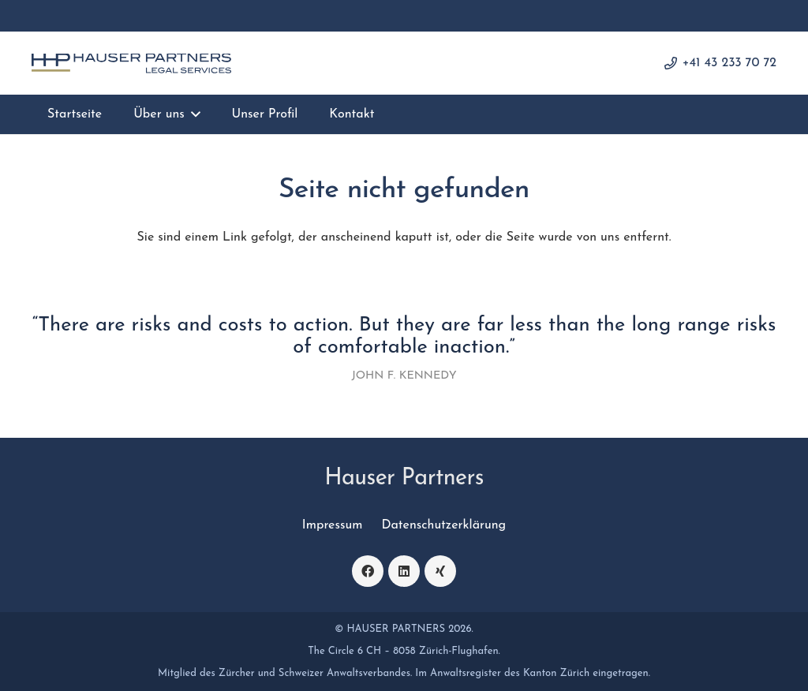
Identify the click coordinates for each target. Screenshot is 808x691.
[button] (192, 114)
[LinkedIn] (404, 571)
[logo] (131, 63)
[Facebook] (367, 571)
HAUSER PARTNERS (395, 629)
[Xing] (440, 571)
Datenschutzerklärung (443, 525)
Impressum (332, 525)
